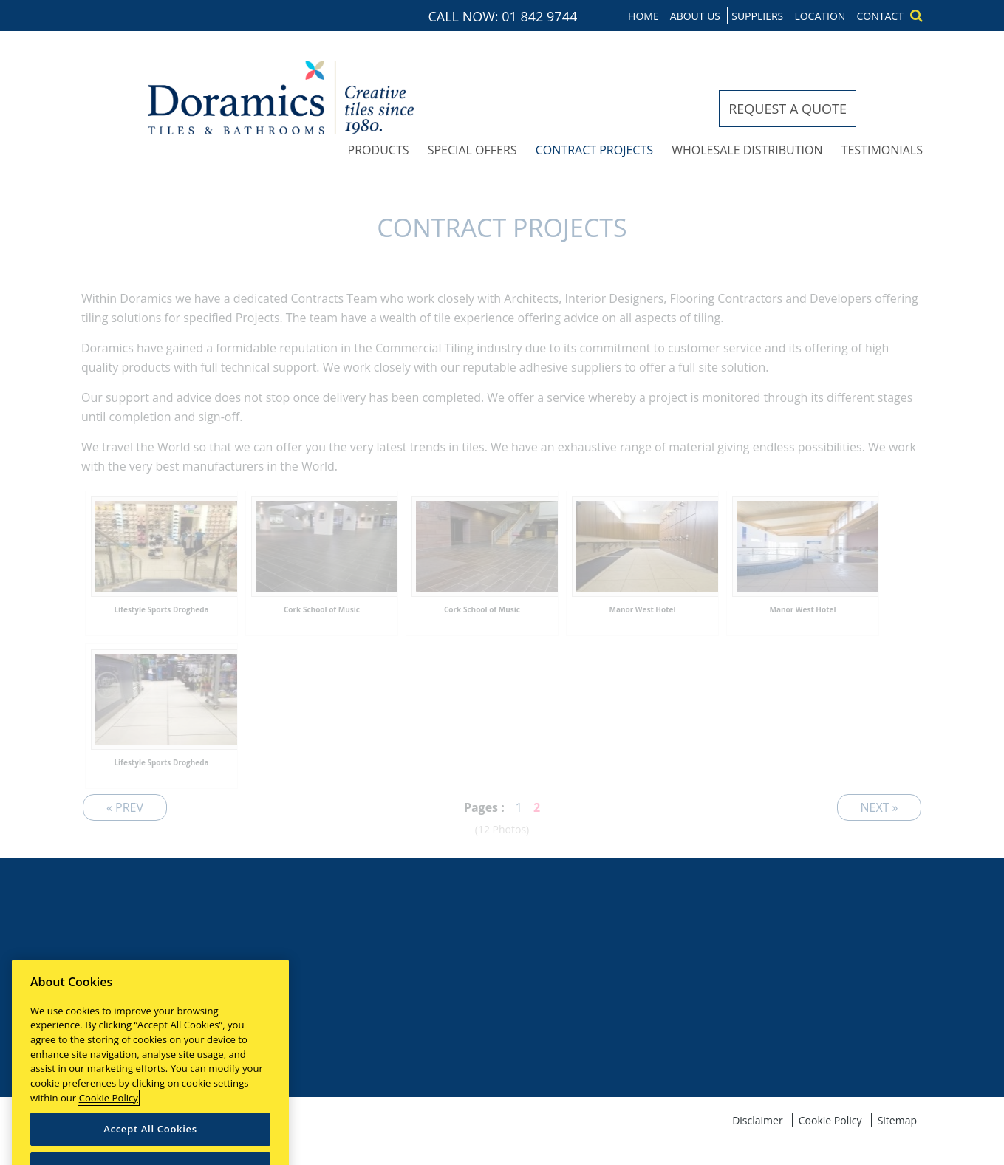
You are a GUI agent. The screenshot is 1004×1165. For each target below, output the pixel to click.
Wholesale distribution (747, 150)
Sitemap (897, 1120)
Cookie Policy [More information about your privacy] (108, 1127)
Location (819, 16)
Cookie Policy (830, 1120)
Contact (880, 16)
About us (695, 16)
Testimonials (882, 150)
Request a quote (787, 108)
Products (378, 150)
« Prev (124, 807)
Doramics (281, 97)
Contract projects (594, 150)
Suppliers (757, 16)
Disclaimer (757, 1120)
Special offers (472, 150)
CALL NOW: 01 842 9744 (503, 16)
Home (643, 16)
